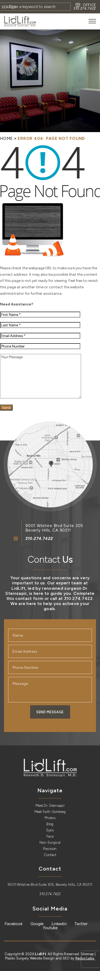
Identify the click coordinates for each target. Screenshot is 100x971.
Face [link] (50, 836)
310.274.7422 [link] (84, 8)
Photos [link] (50, 818)
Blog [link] (49, 824)
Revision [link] (50, 849)
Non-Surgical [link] (50, 843)
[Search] (9, 7)
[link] (20, 21)
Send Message (50, 712)
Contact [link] (50, 855)
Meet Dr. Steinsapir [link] (50, 806)
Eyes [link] (50, 830)
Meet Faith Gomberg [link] (50, 812)
